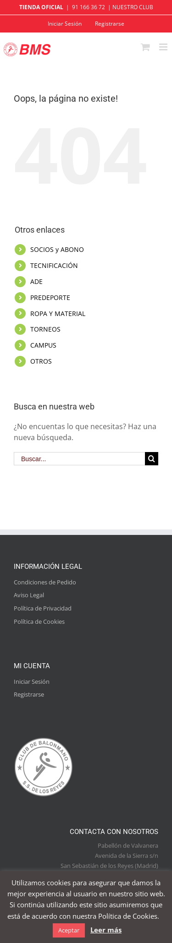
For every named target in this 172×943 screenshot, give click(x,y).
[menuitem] (65, 24)
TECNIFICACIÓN (54, 265)
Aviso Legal (29, 595)
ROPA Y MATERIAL (57, 313)
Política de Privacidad (43, 608)
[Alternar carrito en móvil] (145, 47)
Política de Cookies (39, 621)
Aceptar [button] (68, 930)
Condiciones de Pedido (45, 582)
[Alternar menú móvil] (164, 47)
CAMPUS (43, 345)
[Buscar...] (79, 458)
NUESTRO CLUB (132, 7)
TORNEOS (45, 329)
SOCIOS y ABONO (57, 249)
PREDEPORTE (50, 297)
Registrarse (29, 694)
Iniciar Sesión (32, 681)
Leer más (106, 929)
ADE (36, 281)
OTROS (41, 361)
